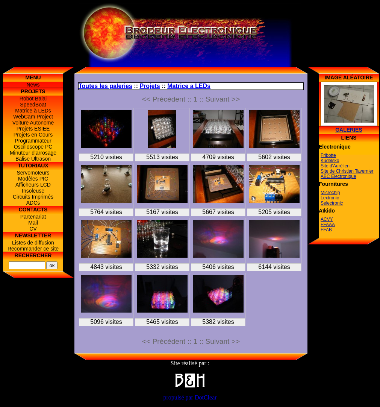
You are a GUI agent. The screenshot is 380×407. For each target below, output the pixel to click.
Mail (33, 223)
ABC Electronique (338, 176)
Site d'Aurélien (335, 166)
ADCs (33, 203)
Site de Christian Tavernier (347, 171)
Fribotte (328, 155)
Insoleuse (33, 191)
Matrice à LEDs (33, 111)
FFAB (326, 229)
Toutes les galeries (105, 86)
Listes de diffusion (33, 243)
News (32, 85)
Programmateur (33, 141)
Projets (149, 86)
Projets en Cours (33, 135)
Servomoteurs (33, 173)
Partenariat (33, 217)
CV (32, 229)
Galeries (348, 130)
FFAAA (328, 224)
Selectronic (332, 203)
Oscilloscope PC (33, 147)
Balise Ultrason (33, 159)
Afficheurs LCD (33, 185)
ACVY (327, 219)
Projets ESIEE (33, 129)
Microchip (330, 192)
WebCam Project (33, 117)
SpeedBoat (33, 105)
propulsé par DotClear (189, 397)
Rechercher (33, 255)
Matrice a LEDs (188, 86)
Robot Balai (33, 99)
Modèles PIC (33, 179)
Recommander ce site (33, 249)
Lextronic (330, 197)
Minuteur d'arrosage (33, 153)
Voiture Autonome (33, 123)
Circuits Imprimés (33, 197)
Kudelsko (330, 160)
